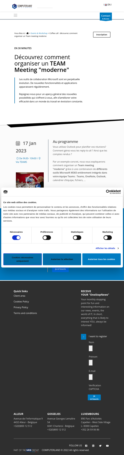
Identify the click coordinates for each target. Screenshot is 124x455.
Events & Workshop (39, 33)
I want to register (98, 336)
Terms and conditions (25, 313)
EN (108, 4)
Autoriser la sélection (62, 259)
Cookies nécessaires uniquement (22, 259)
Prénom (93, 356)
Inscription (101, 34)
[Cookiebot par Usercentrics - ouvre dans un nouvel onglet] (108, 192)
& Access (106, 17)
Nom (91, 342)
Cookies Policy (21, 301)
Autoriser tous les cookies (101, 259)
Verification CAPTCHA (95, 387)
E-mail (92, 371)
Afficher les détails (105, 248)
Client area (19, 295)
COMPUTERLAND (51, 450)
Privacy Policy (21, 307)
